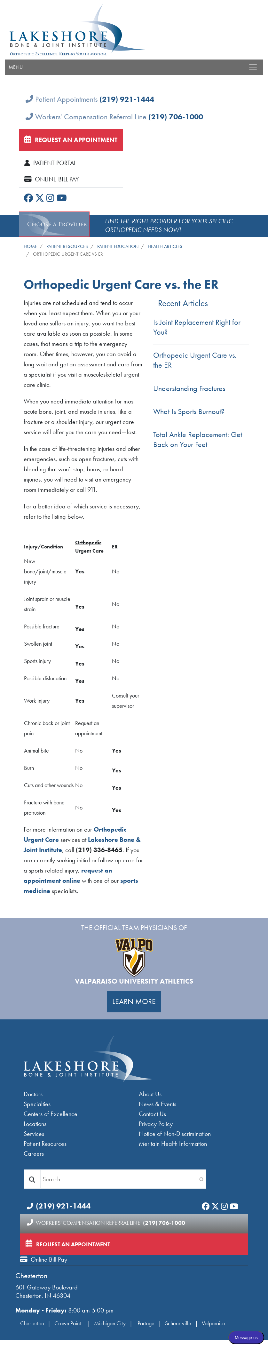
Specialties (37, 1104)
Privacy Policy (156, 1124)
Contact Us (152, 1114)
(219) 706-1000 (175, 117)
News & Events (157, 1104)
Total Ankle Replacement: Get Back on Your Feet (197, 439)
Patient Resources (67, 246)
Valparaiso (213, 1323)
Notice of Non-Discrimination (175, 1133)
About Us (150, 1094)
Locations (35, 1124)
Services (34, 1133)
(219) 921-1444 (126, 99)
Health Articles (165, 246)
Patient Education (117, 246)
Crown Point (68, 1323)
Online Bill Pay (51, 179)
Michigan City (110, 1323)
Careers (34, 1153)
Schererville (178, 1323)
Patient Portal (50, 163)
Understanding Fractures (189, 388)
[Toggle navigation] (253, 67)
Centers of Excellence (50, 1114)
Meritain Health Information (173, 1143)
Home (30, 246)
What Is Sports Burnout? (188, 411)
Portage (146, 1323)
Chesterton (31, 1275)
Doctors (33, 1094)
